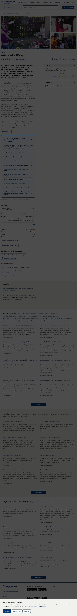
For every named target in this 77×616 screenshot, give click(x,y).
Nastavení (26, 611)
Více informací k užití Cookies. (37, 606)
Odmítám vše (17, 611)
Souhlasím (7, 611)
